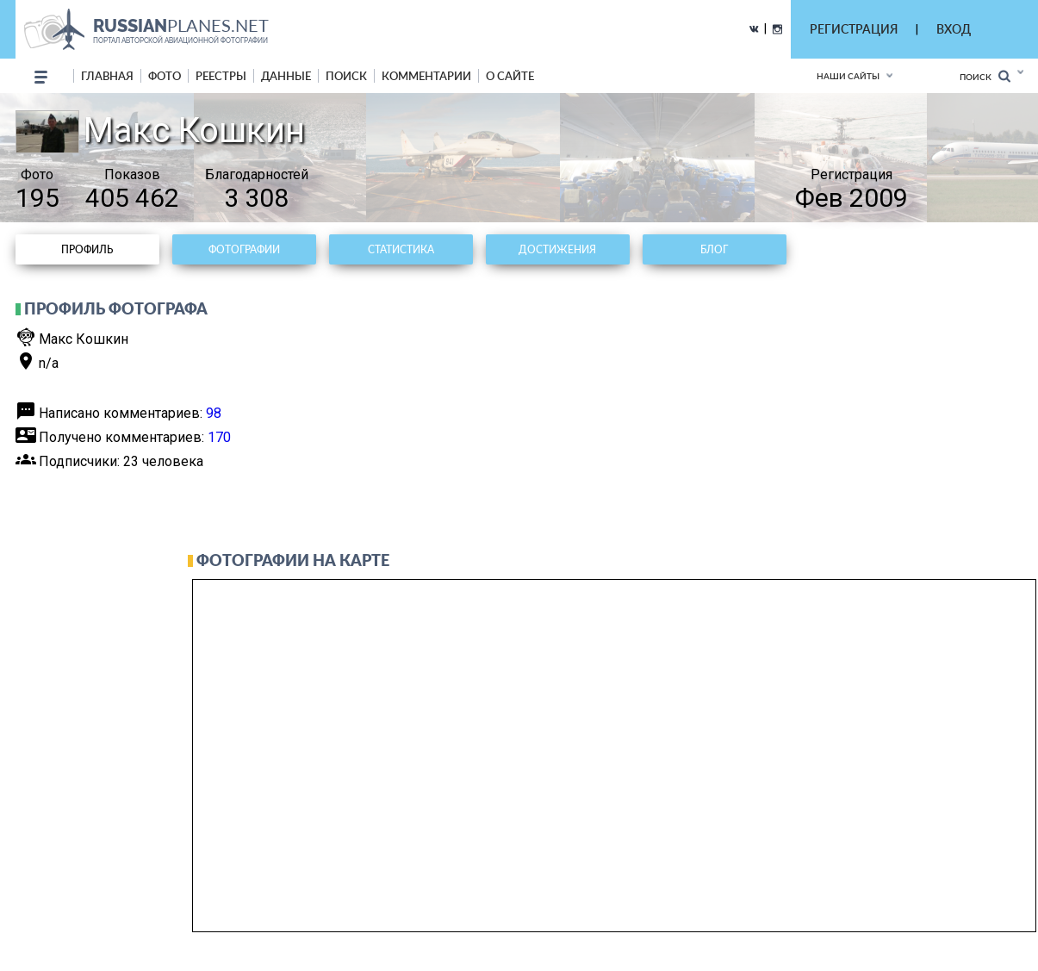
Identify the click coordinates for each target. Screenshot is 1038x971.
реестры (221, 76)
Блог (714, 249)
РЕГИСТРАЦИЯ (854, 29)
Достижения (557, 249)
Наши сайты (848, 76)
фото (164, 76)
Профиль (87, 249)
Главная (107, 76)
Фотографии (244, 249)
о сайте (510, 76)
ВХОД (953, 29)
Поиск (985, 76)
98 (213, 413)
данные (286, 76)
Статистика (401, 249)
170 (219, 437)
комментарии (426, 76)
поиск (346, 76)
